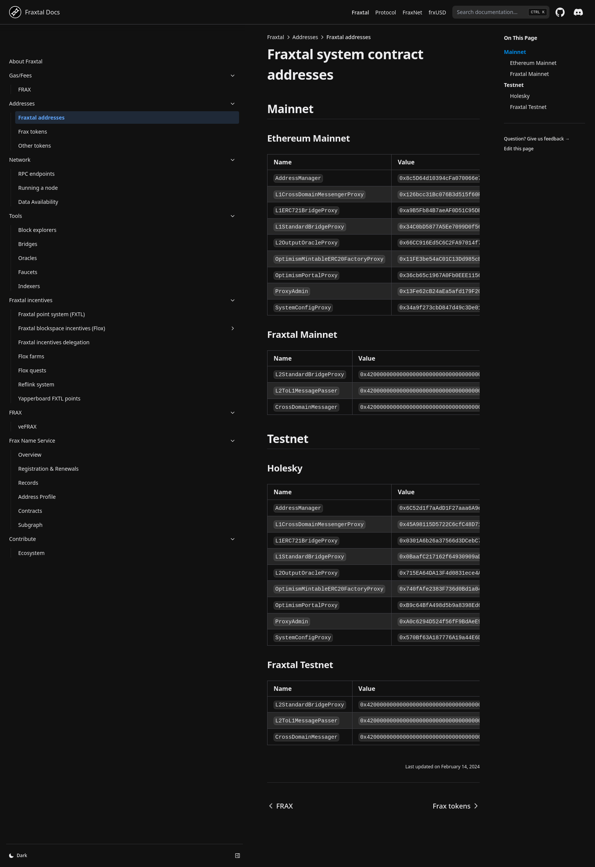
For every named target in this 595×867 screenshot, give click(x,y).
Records (28, 482)
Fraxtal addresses (41, 93)
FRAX (24, 65)
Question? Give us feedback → (537, 139)
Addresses (46, 79)
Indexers (29, 261)
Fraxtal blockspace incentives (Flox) (51, 315)
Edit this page (519, 148)
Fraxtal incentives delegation (39, 337)
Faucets (27, 247)
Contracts (30, 510)
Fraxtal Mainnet (529, 73)
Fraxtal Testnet (528, 106)
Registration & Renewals (48, 468)
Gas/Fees (46, 51)
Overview (29, 454)
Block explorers (37, 205)
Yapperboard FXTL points (49, 398)
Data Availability (38, 177)
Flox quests (32, 370)
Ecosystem (31, 552)
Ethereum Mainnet (533, 62)
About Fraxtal (25, 37)
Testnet (514, 84)
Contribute (46, 538)
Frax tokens (32, 107)
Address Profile (37, 496)
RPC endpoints (36, 149)
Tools (46, 191)
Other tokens (34, 121)
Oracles (27, 233)
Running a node (38, 163)
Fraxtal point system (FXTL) (43, 293)
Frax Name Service (46, 440)
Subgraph (30, 524)
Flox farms (31, 355)
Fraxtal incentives (46, 275)
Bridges (27, 219)
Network (46, 135)
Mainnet (515, 51)
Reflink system (36, 384)
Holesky (520, 95)
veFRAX (27, 426)
